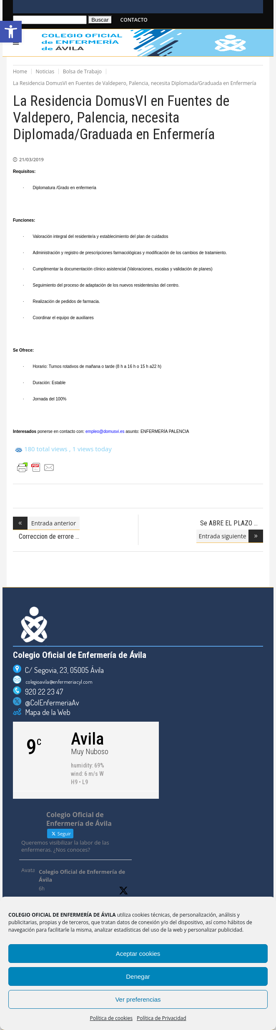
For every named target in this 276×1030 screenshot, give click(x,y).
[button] (11, 31)
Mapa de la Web (45, 712)
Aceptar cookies (138, 953)
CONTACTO (134, 19)
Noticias (45, 71)
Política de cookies (111, 1018)
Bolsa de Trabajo (82, 71)
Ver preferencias (138, 999)
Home (20, 71)
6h (42, 888)
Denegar (138, 976)
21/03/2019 (31, 159)
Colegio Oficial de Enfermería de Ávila (82, 876)
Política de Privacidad (161, 1018)
